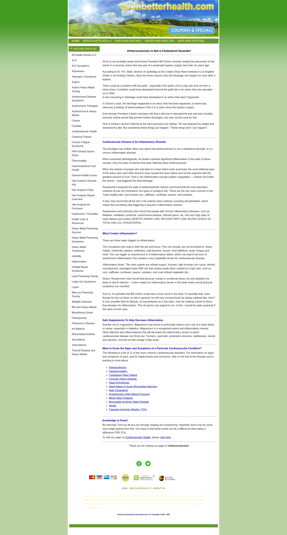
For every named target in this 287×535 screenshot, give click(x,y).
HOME (76, 40)
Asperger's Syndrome (84, 76)
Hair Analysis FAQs (83, 190)
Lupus (75, 287)
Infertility (76, 256)
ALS (74, 60)
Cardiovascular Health (84, 131)
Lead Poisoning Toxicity (85, 276)
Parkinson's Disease (83, 323)
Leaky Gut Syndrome (84, 281)
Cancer (76, 120)
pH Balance (78, 328)
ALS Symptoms (80, 65)
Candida (76, 126)
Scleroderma (79, 345)
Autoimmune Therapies (85, 106)
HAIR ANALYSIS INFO (128, 40)
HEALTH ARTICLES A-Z (97, 40)
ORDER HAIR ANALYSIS (159, 40)
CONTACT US (159, 488)
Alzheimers (78, 71)
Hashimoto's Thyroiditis (85, 214)
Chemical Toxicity (81, 136)
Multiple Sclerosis (82, 301)
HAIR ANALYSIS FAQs (191, 40)
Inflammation (79, 261)
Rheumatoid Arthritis (83, 334)
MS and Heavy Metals (84, 307)
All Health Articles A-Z (84, 55)
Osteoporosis (79, 318)
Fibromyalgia (79, 160)
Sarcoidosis (78, 339)
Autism (76, 82)
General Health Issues (84, 175)
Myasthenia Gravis (82, 312)
